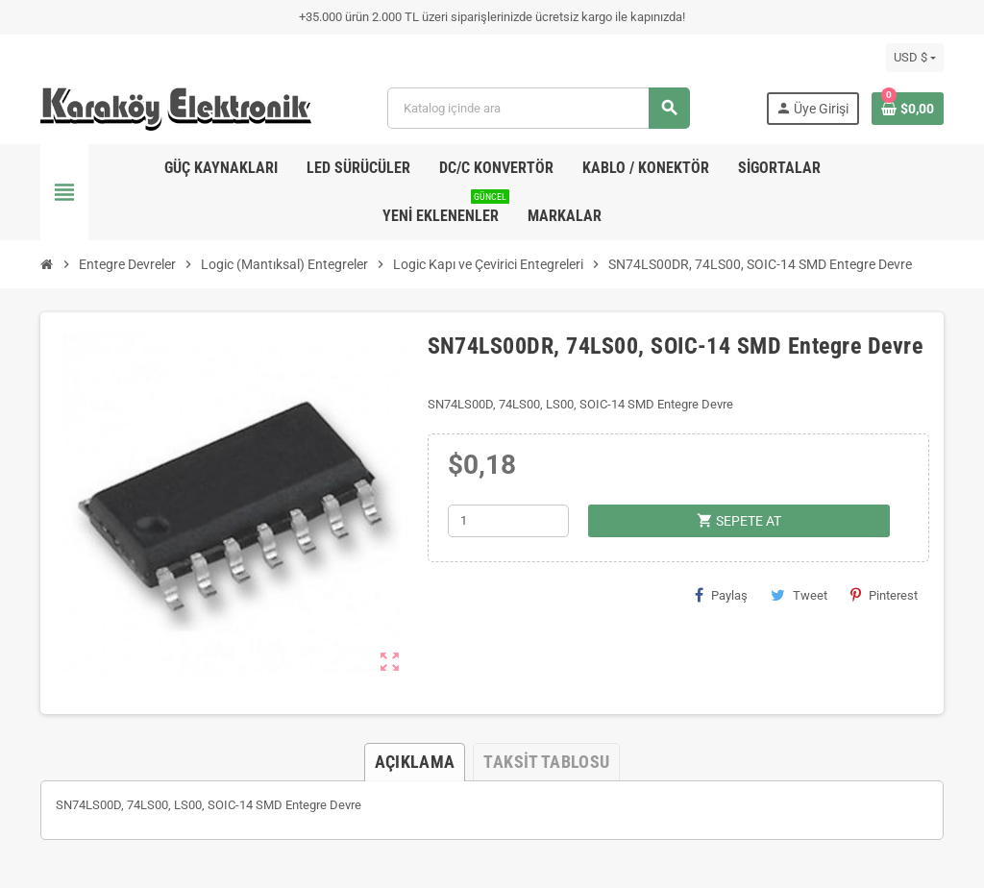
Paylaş (721, 595)
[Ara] (537, 108)
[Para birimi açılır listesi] (915, 57)
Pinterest (884, 595)
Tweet (799, 595)
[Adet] (508, 521)
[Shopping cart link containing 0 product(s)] (908, 108)
